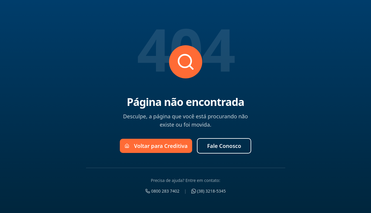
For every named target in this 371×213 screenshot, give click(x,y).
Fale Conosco (224, 145)
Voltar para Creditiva (156, 145)
